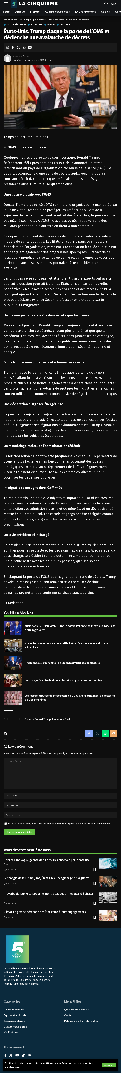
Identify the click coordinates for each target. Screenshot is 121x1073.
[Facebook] (5, 1056)
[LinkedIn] (29, 1056)
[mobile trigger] (7, 4)
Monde (51, 25)
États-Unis (36, 25)
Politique (65, 25)
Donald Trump (43, 719)
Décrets (29, 719)
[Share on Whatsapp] (24, 47)
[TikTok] (23, 1056)
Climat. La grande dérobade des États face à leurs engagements (45, 912)
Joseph (16, 56)
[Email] (29, 47)
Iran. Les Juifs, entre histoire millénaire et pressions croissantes (63, 680)
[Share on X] (18, 47)
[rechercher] (106, 4)
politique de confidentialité (58, 1063)
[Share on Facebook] (12, 47)
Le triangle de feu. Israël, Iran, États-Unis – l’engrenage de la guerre (46, 878)
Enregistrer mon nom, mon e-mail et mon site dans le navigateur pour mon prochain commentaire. (59, 823)
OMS (67, 719)
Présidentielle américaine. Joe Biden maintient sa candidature (62, 663)
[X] (11, 1056)
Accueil (7, 20)
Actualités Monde (16, 25)
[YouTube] (17, 1056)
